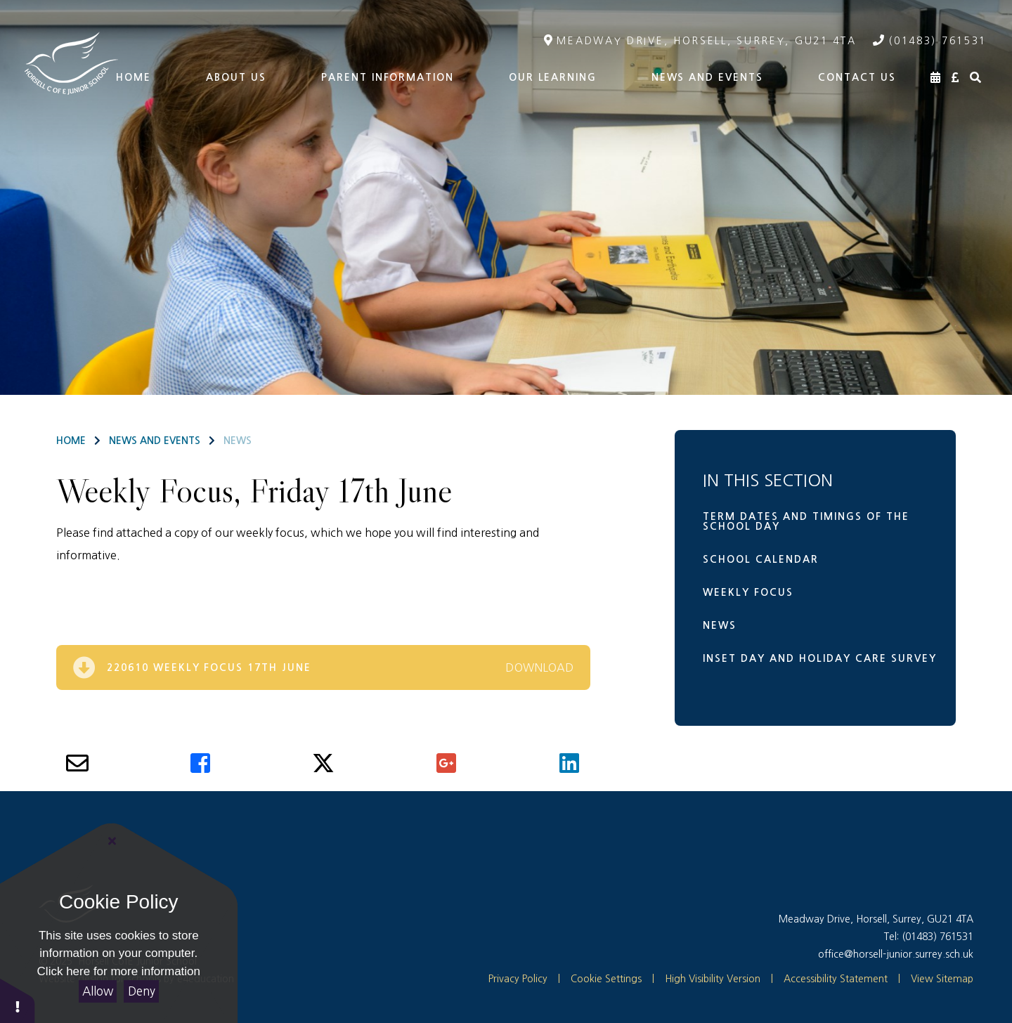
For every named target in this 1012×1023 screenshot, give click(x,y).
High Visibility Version (712, 979)
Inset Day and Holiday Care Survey (820, 658)
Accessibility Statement (836, 979)
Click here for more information (118, 971)
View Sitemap (942, 979)
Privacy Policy (517, 979)
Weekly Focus (748, 592)
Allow (97, 991)
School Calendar (761, 559)
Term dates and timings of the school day (806, 521)
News (237, 440)
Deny (141, 991)
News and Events (154, 440)
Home (71, 440)
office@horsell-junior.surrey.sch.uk (895, 954)
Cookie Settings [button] (600, 979)
